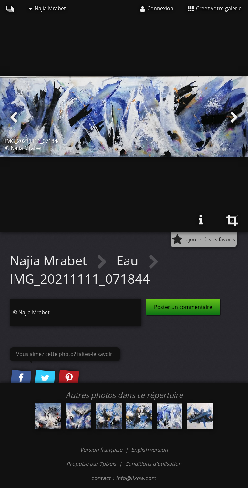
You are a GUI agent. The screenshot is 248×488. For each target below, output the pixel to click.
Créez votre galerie (215, 8)
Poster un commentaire (183, 306)
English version (149, 449)
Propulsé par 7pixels (91, 463)
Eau (129, 260)
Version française (102, 449)
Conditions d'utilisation (153, 463)
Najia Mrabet (47, 8)
